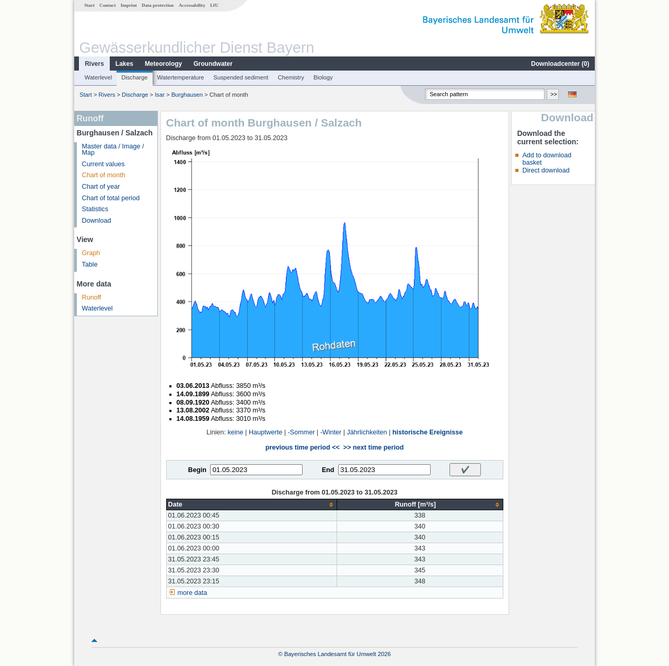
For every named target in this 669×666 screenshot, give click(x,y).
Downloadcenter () (560, 63)
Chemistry (291, 77)
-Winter (331, 432)
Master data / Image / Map (113, 150)
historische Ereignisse (428, 432)
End (328, 470)
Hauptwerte (265, 432)
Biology (323, 77)
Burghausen (187, 94)
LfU (214, 5)
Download (96, 220)
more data (192, 592)
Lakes (124, 63)
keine (236, 432)
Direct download (545, 170)
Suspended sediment (240, 77)
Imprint (129, 5)
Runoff (91, 297)
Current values (103, 164)
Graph (91, 253)
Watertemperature (180, 77)
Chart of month (103, 175)
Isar (160, 94)
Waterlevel (98, 77)
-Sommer (301, 432)
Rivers (94, 63)
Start (89, 5)
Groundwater (213, 63)
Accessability (192, 5)
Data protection (158, 5)
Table (90, 264)
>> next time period (373, 447)
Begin (197, 470)
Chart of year (101, 186)
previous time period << (303, 447)
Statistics (95, 209)
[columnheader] (251, 504)
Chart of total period (111, 198)
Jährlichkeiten (367, 432)
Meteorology (163, 63)
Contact (107, 5)
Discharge (134, 77)
